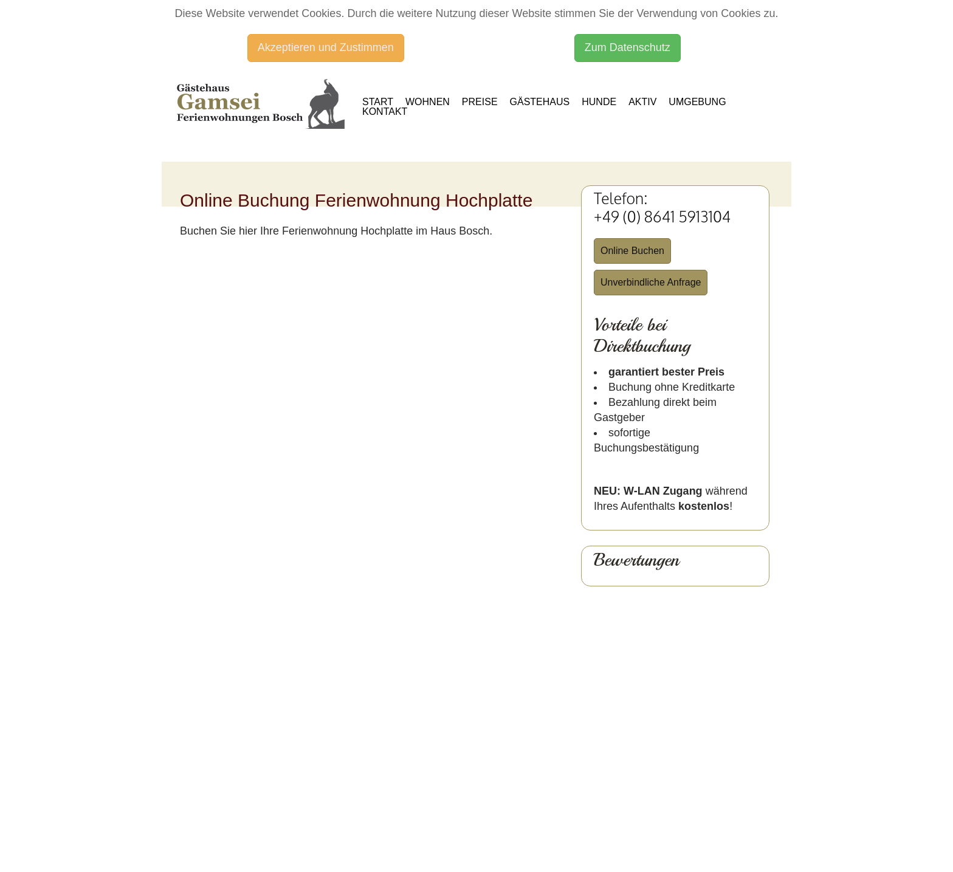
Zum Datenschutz (627, 47)
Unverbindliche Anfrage (650, 282)
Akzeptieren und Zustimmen (326, 47)
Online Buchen (632, 250)
